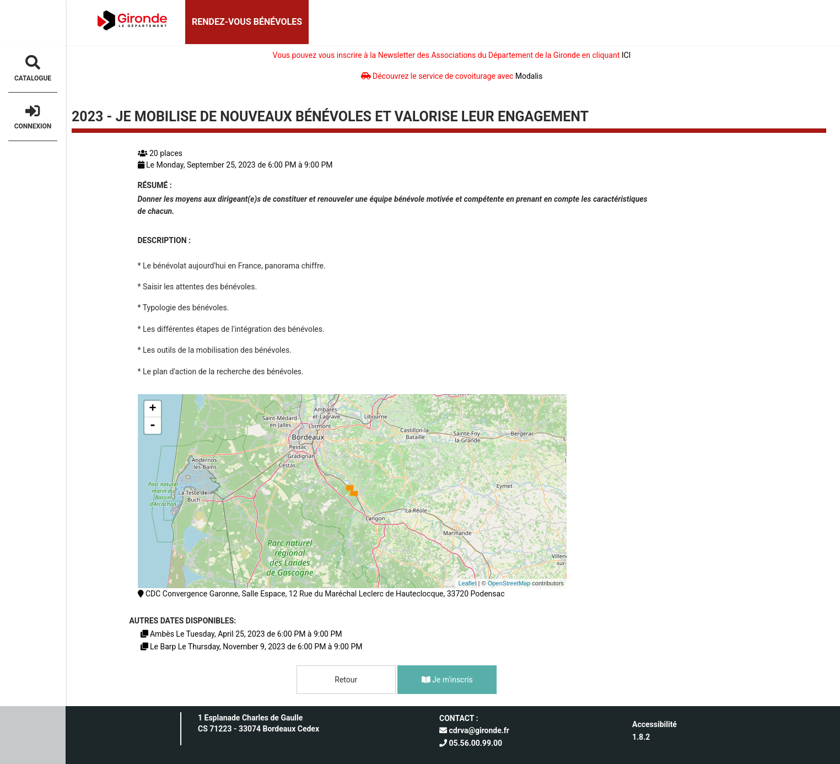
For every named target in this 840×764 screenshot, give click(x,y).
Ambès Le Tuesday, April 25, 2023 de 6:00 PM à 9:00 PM (241, 634)
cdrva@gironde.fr (474, 730)
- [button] (153, 425)
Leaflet (467, 583)
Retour (346, 679)
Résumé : (155, 185)
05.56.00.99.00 (470, 743)
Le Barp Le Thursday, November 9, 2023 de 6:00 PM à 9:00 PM (252, 646)
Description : (164, 240)
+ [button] (152, 409)
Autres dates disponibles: (183, 620)
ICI (626, 55)
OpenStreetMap (509, 583)
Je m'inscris (447, 679)
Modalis (529, 76)
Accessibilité (654, 724)
